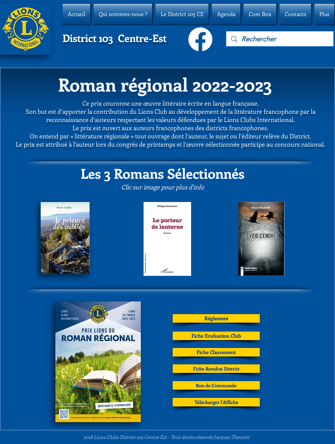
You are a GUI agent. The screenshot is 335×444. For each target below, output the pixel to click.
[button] (123, 14)
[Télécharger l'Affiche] (216, 402)
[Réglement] (216, 318)
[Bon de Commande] (216, 385)
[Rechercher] (280, 38)
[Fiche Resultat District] (216, 368)
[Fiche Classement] (216, 352)
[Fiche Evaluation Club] (216, 336)
